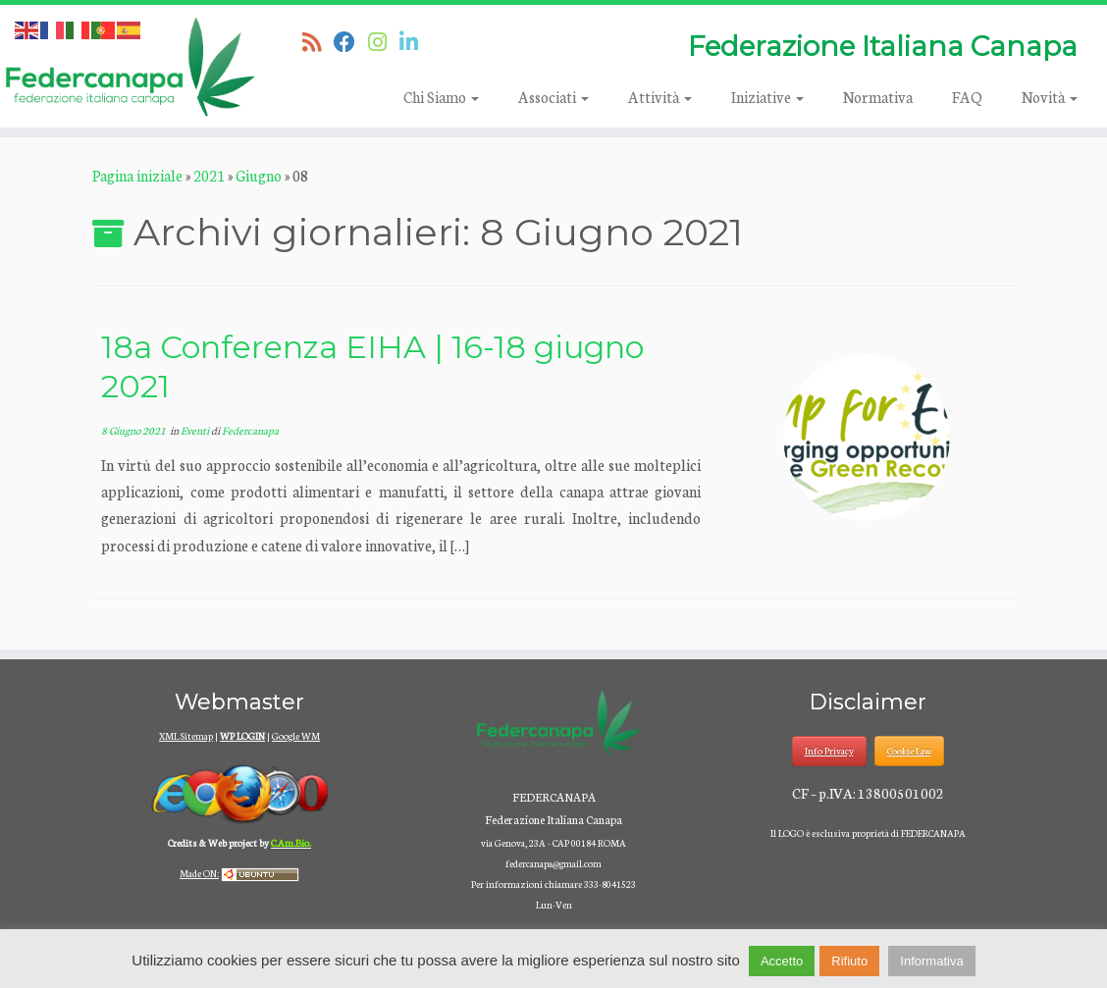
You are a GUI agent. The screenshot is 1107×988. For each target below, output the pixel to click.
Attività (660, 96)
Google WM (296, 736)
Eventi (196, 430)
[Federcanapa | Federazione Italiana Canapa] (129, 66)
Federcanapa (250, 430)
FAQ (967, 96)
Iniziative (767, 96)
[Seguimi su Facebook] (351, 41)
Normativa (878, 96)
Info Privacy (829, 750)
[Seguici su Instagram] (383, 41)
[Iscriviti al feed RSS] (318, 41)
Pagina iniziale (137, 175)
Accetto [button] (782, 961)
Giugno (259, 175)
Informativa (931, 961)
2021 (209, 175)
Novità (1050, 96)
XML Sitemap (186, 736)
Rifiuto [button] (849, 961)
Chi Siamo (441, 96)
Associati (553, 96)
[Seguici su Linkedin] (415, 41)
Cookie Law (909, 750)
